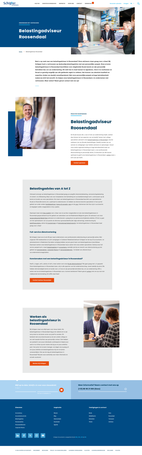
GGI (82, 437)
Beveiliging (45, 450)
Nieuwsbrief (36, 450)
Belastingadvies (19, 419)
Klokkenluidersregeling (98, 450)
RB (85, 437)
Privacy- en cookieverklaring (58, 450)
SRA (79, 437)
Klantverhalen (57, 419)
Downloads (57, 422)
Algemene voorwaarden (75, 450)
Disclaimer (110, 450)
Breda (90, 413)
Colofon (117, 450)
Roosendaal (112, 416)
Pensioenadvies (19, 422)
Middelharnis (92, 416)
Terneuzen (111, 419)
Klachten (87, 450)
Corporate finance (20, 428)
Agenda (56, 425)
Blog (55, 416)
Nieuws (56, 413)
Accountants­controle (20, 416)
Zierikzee (111, 422)
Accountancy (18, 413)
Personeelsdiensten (20, 425)
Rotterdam (92, 419)
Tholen (90, 422)
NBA (76, 437)
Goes (110, 413)
